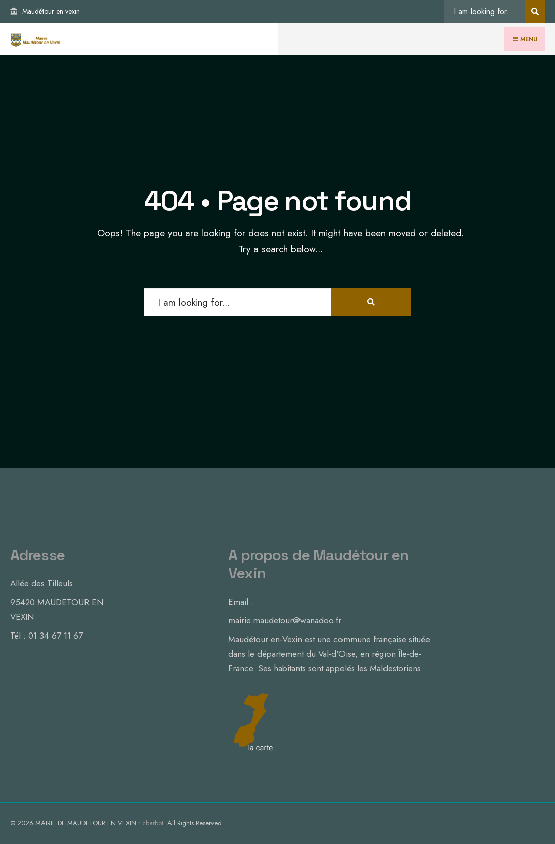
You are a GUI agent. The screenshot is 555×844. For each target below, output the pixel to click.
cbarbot (152, 823)
